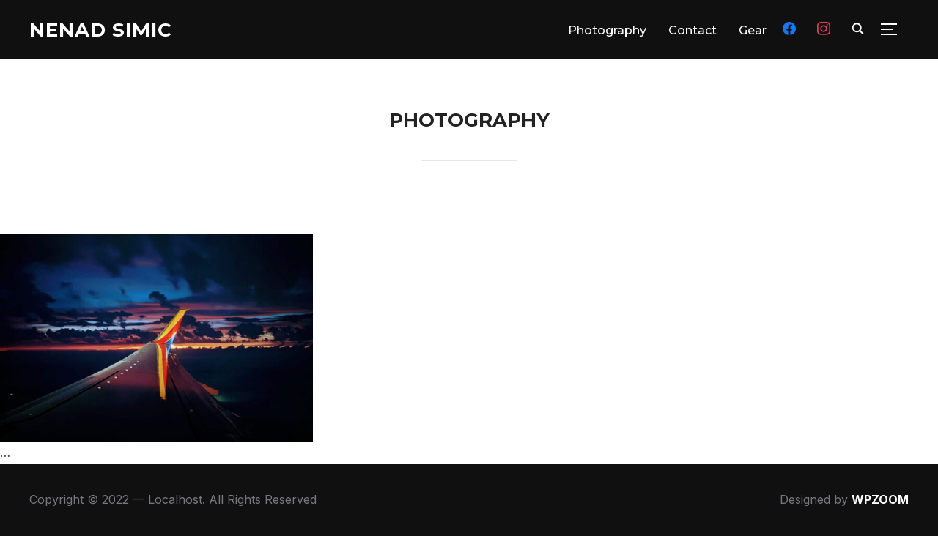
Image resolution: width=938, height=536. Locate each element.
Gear (753, 30)
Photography (607, 30)
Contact (692, 30)
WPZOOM (880, 499)
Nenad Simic (100, 30)
